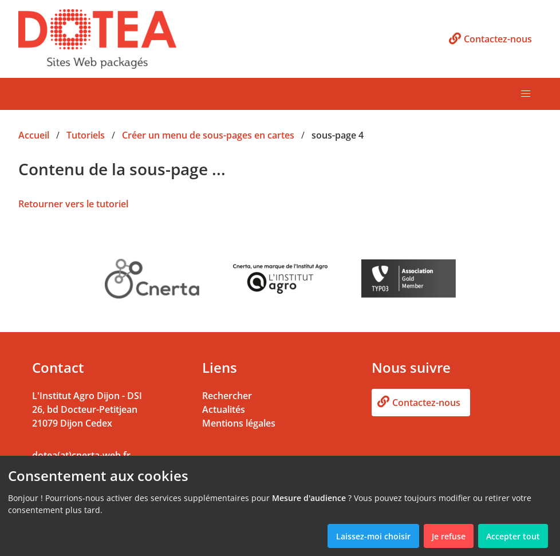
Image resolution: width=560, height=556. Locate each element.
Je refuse (449, 536)
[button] (526, 94)
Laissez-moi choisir (373, 536)
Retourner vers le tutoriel (73, 204)
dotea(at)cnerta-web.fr (81, 455)
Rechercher (227, 395)
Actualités (223, 409)
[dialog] (280, 506)
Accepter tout (513, 536)
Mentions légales (238, 423)
